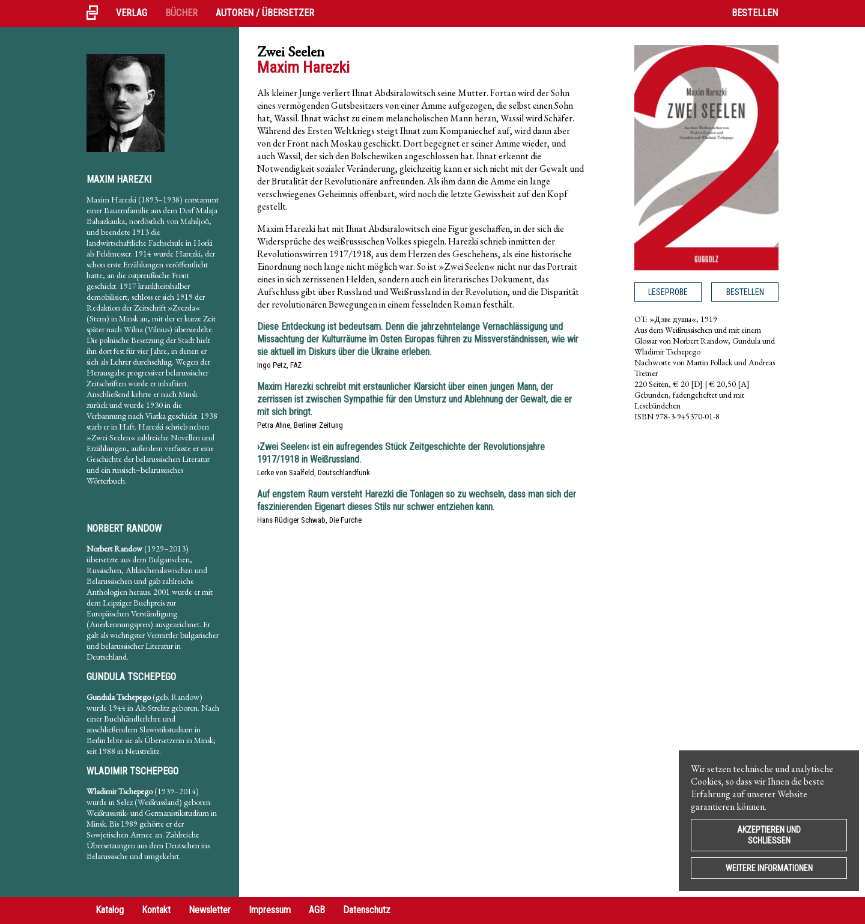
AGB (317, 910)
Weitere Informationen (769, 868)
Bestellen (755, 13)
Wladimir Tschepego (132, 771)
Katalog (110, 910)
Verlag (131, 13)
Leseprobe (668, 292)
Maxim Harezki (118, 179)
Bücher (181, 13)
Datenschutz (366, 910)
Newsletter (210, 910)
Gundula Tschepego (131, 676)
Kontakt (156, 910)
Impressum (270, 910)
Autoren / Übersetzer (265, 13)
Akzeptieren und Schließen (769, 835)
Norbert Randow (124, 528)
